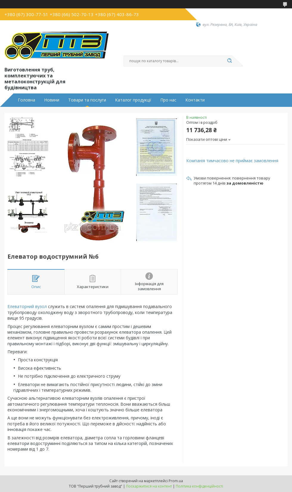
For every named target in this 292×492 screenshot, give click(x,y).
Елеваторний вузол (27, 306)
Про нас (168, 100)
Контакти (195, 100)
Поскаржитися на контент (149, 486)
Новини (51, 100)
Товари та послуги (87, 100)
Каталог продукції (133, 100)
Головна (26, 100)
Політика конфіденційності (199, 486)
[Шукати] (229, 61)
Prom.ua (176, 480)
